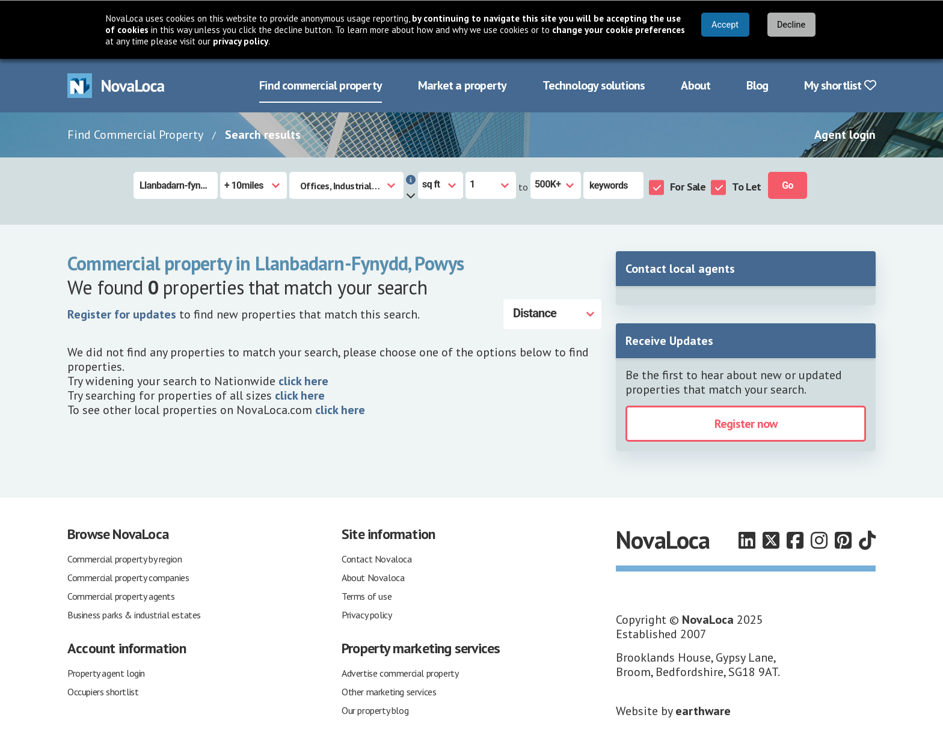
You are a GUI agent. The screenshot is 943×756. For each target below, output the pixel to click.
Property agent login (106, 673)
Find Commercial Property (135, 134)
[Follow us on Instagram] (819, 540)
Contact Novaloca (377, 559)
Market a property (462, 85)
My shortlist (840, 85)
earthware (703, 711)
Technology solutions (593, 85)
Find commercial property (320, 85)
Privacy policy (367, 615)
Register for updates (121, 314)
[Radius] (253, 185)
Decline (791, 25)
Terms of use (367, 596)
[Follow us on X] (771, 540)
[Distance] (552, 314)
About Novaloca (373, 578)
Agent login (845, 134)
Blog (757, 85)
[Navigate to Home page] (116, 86)
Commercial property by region (124, 559)
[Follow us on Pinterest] (843, 540)
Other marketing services (389, 692)
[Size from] (490, 185)
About (695, 85)
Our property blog (375, 710)
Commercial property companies (128, 578)
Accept (725, 25)
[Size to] (555, 185)
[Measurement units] (440, 185)
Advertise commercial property (400, 673)
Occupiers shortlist (102, 692)
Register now (745, 423)
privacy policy (240, 41)
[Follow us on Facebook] (795, 540)
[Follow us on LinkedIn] (747, 540)
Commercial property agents (121, 596)
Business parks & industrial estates (134, 615)
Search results (263, 134)
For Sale (687, 187)
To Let (746, 187)
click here (303, 381)
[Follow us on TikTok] (867, 540)
